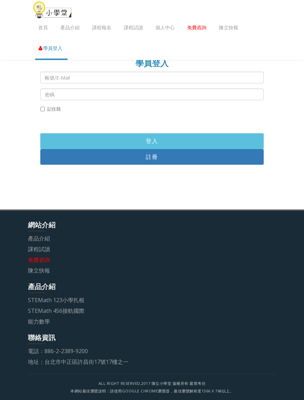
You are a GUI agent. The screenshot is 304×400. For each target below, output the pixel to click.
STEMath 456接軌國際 (56, 311)
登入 (152, 141)
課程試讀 (133, 27)
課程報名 (101, 27)
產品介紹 (70, 27)
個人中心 (165, 27)
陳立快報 (228, 27)
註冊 (152, 157)
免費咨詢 (196, 27)
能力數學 (39, 321)
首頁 (43, 27)
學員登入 (50, 48)
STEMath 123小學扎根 (56, 300)
